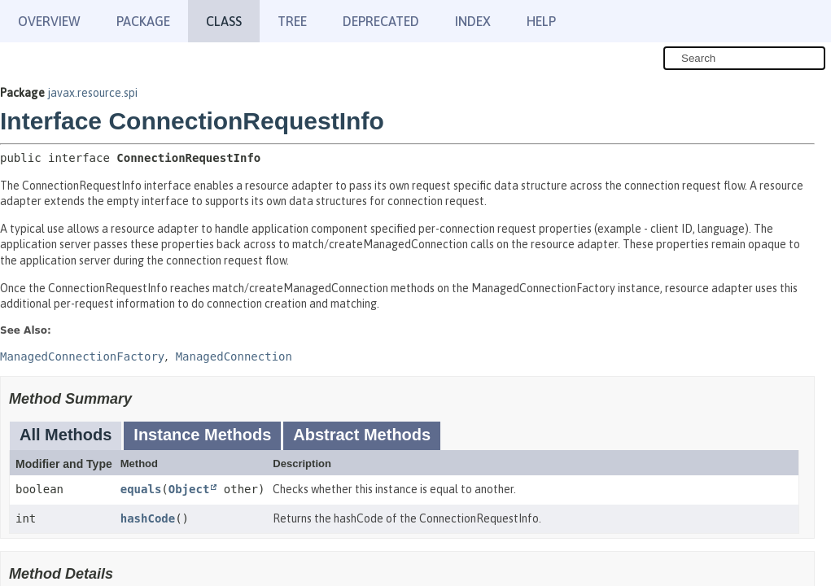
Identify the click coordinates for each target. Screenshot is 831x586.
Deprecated (381, 21)
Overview (49, 21)
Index (473, 21)
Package (143, 21)
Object (189, 489)
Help (541, 21)
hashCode (147, 518)
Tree (292, 21)
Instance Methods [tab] (202, 435)
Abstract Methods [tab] (362, 435)
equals (141, 489)
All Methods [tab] (66, 435)
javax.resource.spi (92, 92)
